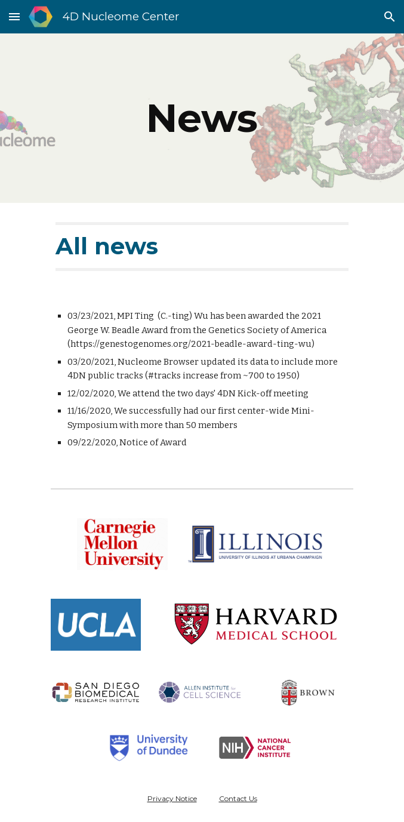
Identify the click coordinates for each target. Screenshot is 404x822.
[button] (14, 16)
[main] (202, 118)
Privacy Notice (172, 798)
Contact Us (238, 798)
